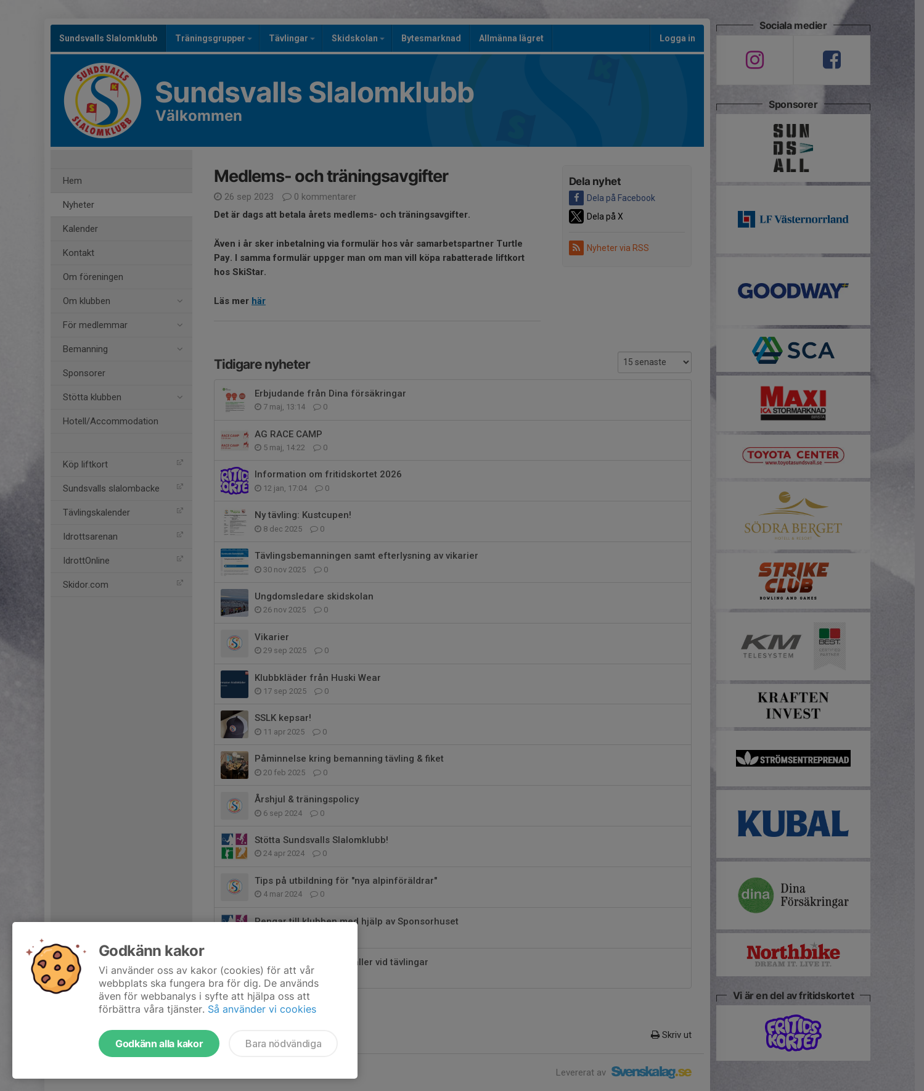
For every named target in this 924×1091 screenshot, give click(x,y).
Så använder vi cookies (262, 1009)
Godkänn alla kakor (159, 1043)
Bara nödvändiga (283, 1043)
